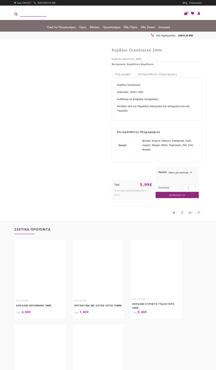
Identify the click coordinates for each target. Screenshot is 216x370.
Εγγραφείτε (192, 318)
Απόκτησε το (177, 194)
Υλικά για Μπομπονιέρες (61, 27)
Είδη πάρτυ (131, 27)
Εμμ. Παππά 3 (22, 2)
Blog (184, 2)
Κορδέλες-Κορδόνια (140, 63)
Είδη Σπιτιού (148, 27)
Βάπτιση (94, 27)
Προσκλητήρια (111, 27)
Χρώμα (162, 171)
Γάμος (82, 27)
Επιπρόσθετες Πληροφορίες (157, 74)
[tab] (123, 74)
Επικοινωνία (195, 2)
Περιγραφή (122, 74)
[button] (185, 13)
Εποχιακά (164, 27)
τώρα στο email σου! (69, 318)
